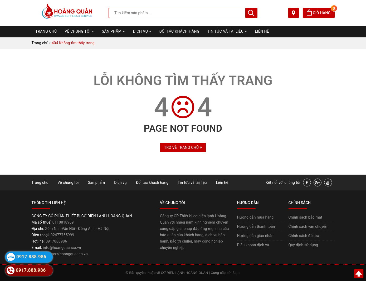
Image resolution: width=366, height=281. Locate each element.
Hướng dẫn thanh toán (256, 226)
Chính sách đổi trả (304, 236)
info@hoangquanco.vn (62, 247)
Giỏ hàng (320, 13)
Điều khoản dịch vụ (253, 245)
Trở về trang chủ (183, 147)
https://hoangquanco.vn (67, 254)
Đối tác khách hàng (179, 31)
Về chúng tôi (79, 31)
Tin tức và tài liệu (227, 31)
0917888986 (56, 241)
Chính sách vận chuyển (308, 226)
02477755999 (62, 235)
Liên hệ (262, 31)
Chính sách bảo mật (305, 217)
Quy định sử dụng (303, 245)
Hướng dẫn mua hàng (255, 217)
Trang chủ (46, 31)
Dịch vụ (142, 31)
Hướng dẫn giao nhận (255, 236)
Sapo (236, 273)
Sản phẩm (113, 31)
